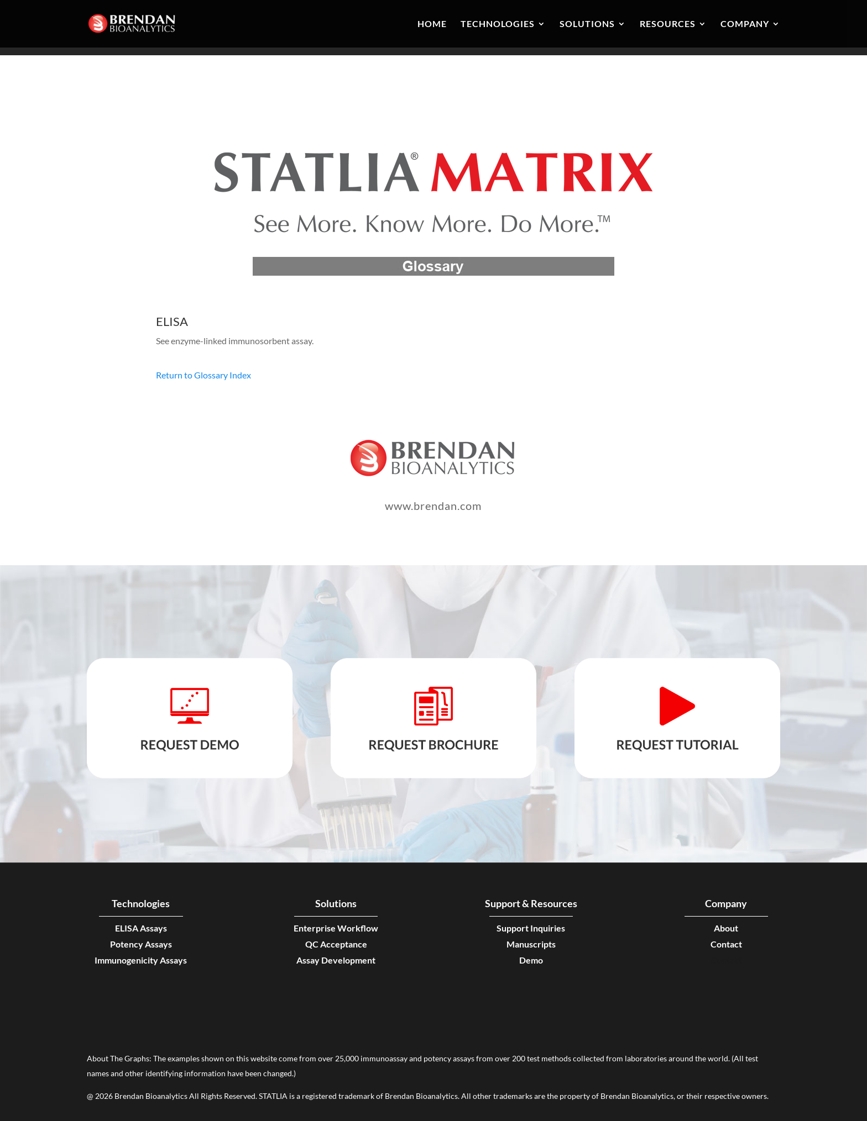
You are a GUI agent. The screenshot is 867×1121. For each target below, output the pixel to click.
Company (744, 24)
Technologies (498, 24)
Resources (668, 24)
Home (432, 24)
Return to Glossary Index (203, 375)
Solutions (587, 24)
